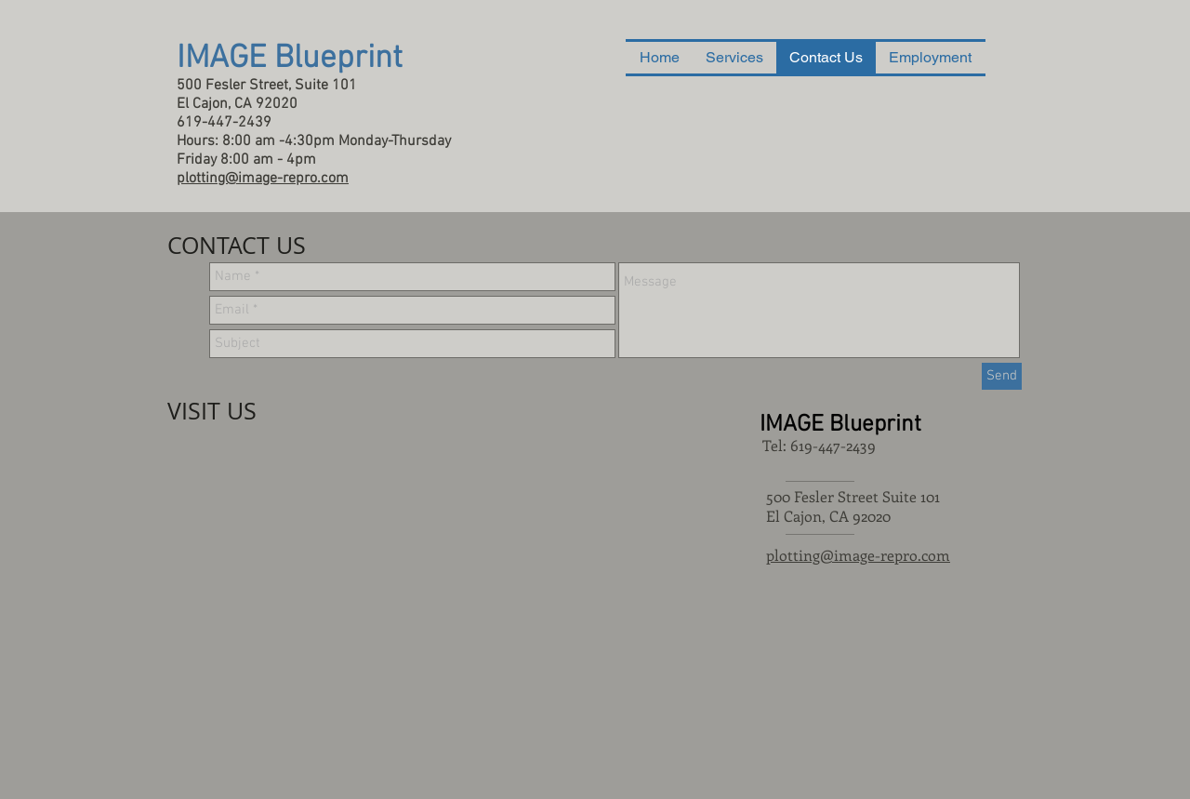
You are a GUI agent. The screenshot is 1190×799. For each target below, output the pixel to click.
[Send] (1002, 376)
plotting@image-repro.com (858, 555)
